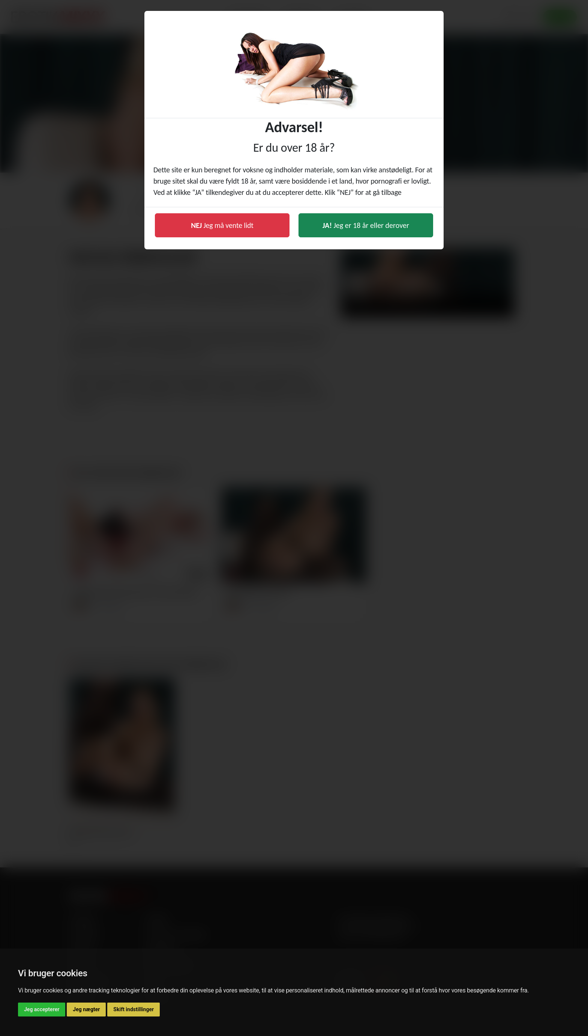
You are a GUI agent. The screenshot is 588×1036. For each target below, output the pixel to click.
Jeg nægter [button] (86, 1009)
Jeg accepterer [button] (41, 1009)
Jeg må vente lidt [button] (222, 225)
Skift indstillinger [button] (133, 1009)
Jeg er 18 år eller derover (365, 225)
